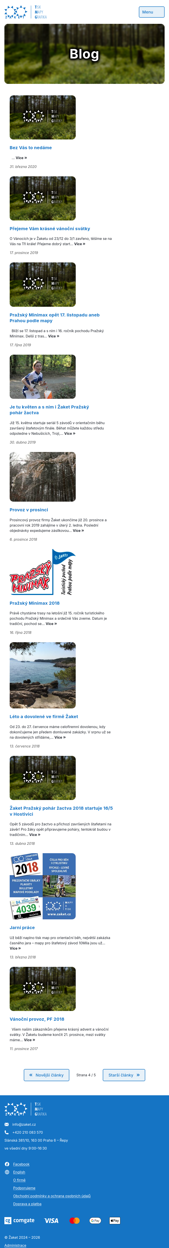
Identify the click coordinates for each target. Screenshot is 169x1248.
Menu (147, 12)
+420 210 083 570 (23, 1132)
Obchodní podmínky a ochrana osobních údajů (52, 1196)
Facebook (16, 1164)
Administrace (15, 1245)
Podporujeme (24, 1188)
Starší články (120, 1075)
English (14, 1172)
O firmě (19, 1180)
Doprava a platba (27, 1204)
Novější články (50, 1075)
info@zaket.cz (20, 1124)
